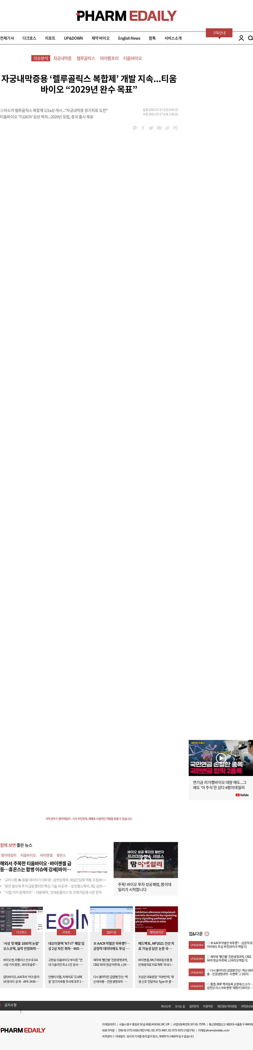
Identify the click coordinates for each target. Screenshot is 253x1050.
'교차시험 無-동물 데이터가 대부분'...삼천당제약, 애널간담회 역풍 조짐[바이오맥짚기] (61, 879)
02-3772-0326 (131, 1030)
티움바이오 (132, 58)
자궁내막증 (62, 58)
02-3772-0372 (175, 1030)
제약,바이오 (156, 932)
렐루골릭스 (86, 58)
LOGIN (240, 38)
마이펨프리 (109, 58)
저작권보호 (247, 1006)
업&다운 (111, 932)
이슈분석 (40, 58)
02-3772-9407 (159, 1030)
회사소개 (166, 1006)
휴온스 (61, 855)
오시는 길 (180, 1006)
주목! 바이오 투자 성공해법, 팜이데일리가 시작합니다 (144, 886)
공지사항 (10, 1004)
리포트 (50, 38)
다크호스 (29, 38)
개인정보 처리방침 (227, 1006)
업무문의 (194, 1006)
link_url (167, 128)
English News (129, 38)
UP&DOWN (73, 38)
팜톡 (152, 38)
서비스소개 (173, 38)
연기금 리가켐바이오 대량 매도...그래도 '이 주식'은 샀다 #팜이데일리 (219, 784)
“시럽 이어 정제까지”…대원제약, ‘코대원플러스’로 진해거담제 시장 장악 (53, 892)
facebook (142, 128)
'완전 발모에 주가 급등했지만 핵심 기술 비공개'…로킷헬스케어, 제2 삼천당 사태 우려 (61, 886)
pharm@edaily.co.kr (217, 1030)
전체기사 (7, 38)
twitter (151, 128)
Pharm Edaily (22, 1030)
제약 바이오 (101, 38)
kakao (134, 128)
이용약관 (208, 1006)
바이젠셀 (46, 855)
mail (159, 128)
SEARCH (250, 38)
